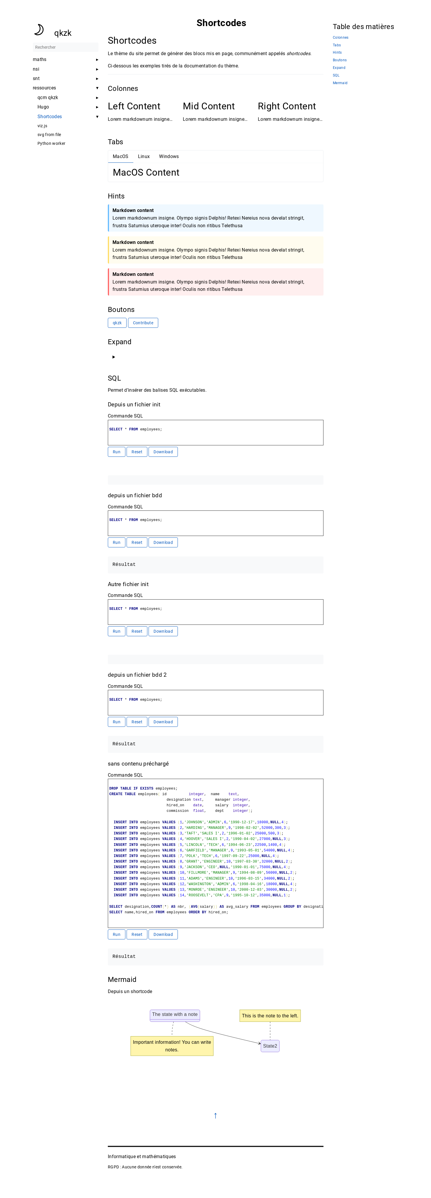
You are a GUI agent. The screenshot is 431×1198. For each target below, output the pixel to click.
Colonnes (341, 38)
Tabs (337, 45)
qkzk (62, 33)
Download (163, 451)
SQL (336, 75)
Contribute (143, 322)
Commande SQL (125, 416)
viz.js (42, 125)
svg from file (49, 134)
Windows (169, 156)
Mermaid (340, 83)
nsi (36, 69)
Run (116, 451)
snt (36, 78)
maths (40, 59)
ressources (44, 88)
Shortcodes (50, 116)
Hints (337, 53)
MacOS (121, 156)
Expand (339, 68)
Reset (137, 451)
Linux (144, 156)
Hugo (43, 107)
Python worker (51, 143)
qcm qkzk (48, 97)
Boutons (340, 60)
